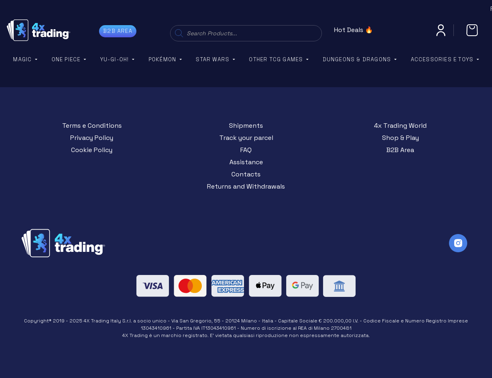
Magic (23, 59)
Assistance (246, 162)
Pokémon (163, 59)
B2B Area (400, 150)
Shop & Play (400, 137)
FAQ (246, 150)
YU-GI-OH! (115, 59)
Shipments (246, 125)
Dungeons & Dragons (358, 59)
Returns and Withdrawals (246, 186)
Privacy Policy (91, 137)
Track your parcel (246, 137)
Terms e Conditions (92, 125)
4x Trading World (400, 125)
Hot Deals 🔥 (353, 30)
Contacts (246, 174)
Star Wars (213, 59)
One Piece (67, 59)
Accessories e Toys (443, 59)
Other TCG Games (276, 59)
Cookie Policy (91, 150)
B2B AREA (117, 31)
